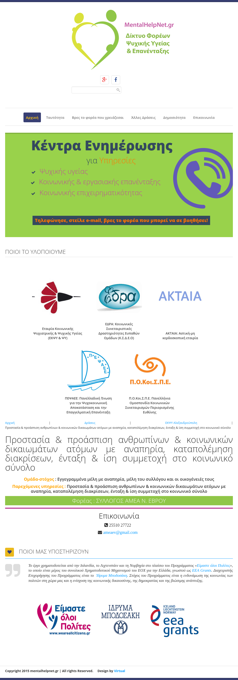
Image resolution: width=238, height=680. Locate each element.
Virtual (119, 671)
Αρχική (32, 117)
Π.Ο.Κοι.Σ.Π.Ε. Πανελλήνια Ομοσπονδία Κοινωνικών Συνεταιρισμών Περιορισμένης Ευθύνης (149, 405)
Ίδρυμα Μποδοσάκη (111, 575)
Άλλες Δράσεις (143, 117)
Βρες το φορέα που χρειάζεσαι (98, 117)
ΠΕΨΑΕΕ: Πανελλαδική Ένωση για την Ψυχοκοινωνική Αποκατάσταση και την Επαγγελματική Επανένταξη (88, 405)
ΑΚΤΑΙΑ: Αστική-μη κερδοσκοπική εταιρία (180, 335)
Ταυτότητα (55, 117)
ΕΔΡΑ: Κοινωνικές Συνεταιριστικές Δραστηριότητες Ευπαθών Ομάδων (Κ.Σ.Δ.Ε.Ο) (119, 331)
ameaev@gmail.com (120, 532)
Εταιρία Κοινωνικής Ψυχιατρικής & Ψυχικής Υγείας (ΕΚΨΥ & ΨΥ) (57, 333)
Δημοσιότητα (174, 117)
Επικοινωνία (204, 117)
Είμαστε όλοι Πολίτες (213, 565)
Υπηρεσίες (117, 160)
